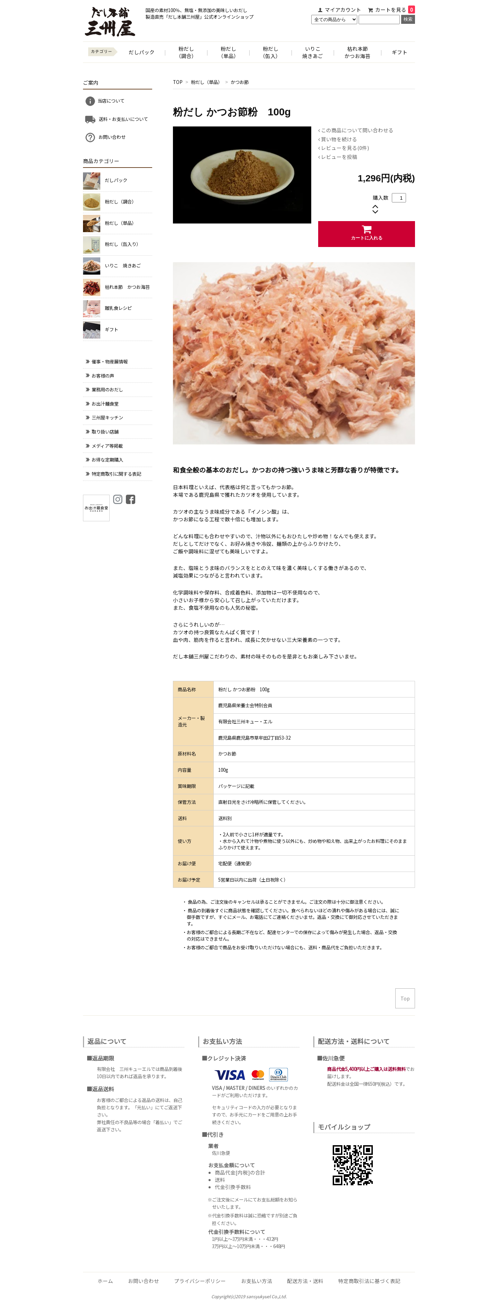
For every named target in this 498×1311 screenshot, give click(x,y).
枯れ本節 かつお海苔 (127, 287)
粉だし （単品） (228, 52)
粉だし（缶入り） (123, 244)
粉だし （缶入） (270, 52)
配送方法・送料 (305, 1280)
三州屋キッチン (104, 417)
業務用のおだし (104, 389)
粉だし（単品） (207, 82)
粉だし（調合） (120, 201)
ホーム (105, 1280)
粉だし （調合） (186, 52)
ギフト (399, 52)
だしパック (142, 52)
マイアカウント (343, 9)
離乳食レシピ (118, 308)
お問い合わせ (105, 137)
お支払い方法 (256, 1280)
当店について (104, 101)
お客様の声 (99, 375)
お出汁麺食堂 (102, 403)
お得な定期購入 (104, 459)
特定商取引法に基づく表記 (369, 1280)
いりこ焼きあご (312, 52)
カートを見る (395, 9)
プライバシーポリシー (200, 1280)
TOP (178, 82)
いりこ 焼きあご (123, 265)
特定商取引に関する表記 (113, 474)
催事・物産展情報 (106, 361)
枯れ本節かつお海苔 (357, 52)
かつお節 (240, 82)
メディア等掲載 (104, 446)
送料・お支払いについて (116, 119)
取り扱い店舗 (102, 431)
